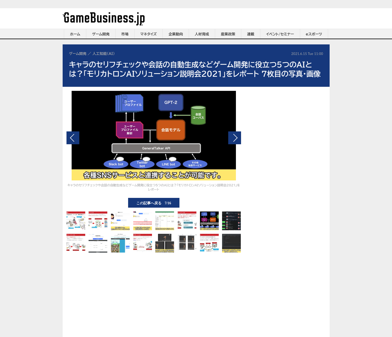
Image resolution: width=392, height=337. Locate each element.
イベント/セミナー (280, 34)
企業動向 (176, 34)
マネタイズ (148, 34)
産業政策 (228, 34)
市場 (125, 34)
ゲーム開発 (101, 34)
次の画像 (234, 137)
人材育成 (202, 34)
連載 (250, 34)
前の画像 (72, 137)
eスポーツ (314, 34)
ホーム (75, 34)
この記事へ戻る (153, 203)
